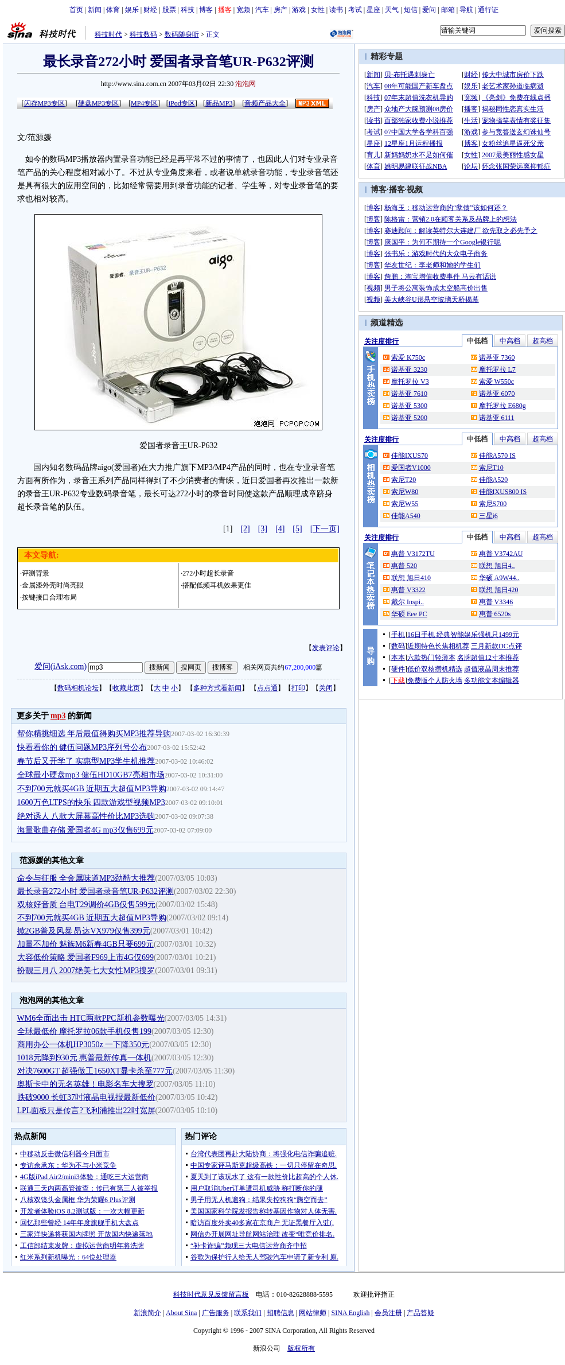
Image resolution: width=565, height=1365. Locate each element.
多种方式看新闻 (217, 688)
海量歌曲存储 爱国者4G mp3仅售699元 (85, 830)
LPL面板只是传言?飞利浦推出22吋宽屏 (86, 1110)
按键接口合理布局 (49, 597)
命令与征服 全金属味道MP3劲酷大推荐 (86, 878)
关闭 (326, 688)
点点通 (267, 688)
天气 (392, 10)
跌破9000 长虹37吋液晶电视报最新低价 (86, 1097)
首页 (76, 10)
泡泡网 (245, 84)
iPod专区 (182, 103)
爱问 (429, 10)
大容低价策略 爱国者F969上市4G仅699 (85, 957)
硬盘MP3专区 (98, 103)
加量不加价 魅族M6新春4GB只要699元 (85, 944)
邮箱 (448, 10)
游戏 (299, 10)
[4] (280, 528)
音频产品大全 (265, 103)
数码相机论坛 (78, 688)
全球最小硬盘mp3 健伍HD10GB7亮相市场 (91, 775)
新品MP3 (218, 103)
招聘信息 (280, 1313)
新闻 (95, 10)
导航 (466, 10)
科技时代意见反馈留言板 (211, 1294)
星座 (373, 10)
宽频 (243, 10)
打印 (298, 688)
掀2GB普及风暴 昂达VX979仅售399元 (83, 931)
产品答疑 (420, 1313)
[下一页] (325, 528)
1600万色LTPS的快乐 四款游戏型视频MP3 (91, 802)
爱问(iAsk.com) (60, 666)
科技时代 (108, 34)
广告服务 (215, 1313)
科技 (187, 10)
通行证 (488, 10)
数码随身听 (182, 34)
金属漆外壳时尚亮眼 (53, 585)
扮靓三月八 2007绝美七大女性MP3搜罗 (86, 970)
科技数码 (143, 34)
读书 (336, 10)
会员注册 (388, 1313)
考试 (355, 10)
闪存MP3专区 (44, 103)
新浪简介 (147, 1313)
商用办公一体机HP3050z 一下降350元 (83, 1044)
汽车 (262, 10)
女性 (318, 10)
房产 (280, 10)
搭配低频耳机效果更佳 (216, 585)
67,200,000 (300, 667)
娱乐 (132, 10)
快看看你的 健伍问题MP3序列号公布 (82, 747)
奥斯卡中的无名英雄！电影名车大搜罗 (85, 1084)
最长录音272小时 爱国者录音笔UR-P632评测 (95, 891)
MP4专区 (144, 103)
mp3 (57, 715)
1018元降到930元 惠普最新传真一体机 (84, 1057)
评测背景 (35, 573)
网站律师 (312, 1313)
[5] (297, 528)
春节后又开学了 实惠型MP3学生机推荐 (86, 761)
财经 (150, 10)
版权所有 (301, 1348)
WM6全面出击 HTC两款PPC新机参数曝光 (91, 1018)
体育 (113, 10)
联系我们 (248, 1313)
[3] (262, 528)
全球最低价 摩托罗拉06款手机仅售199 (84, 1031)
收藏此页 (126, 688)
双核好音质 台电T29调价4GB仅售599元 (86, 904)
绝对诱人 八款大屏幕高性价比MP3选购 (86, 816)
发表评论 (326, 648)
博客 (206, 10)
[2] (245, 528)
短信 (411, 10)
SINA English (350, 1313)
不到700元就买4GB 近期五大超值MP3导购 (91, 788)
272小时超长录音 (208, 573)
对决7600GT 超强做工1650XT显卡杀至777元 (95, 1071)
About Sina (181, 1313)
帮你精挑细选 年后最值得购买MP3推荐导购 (94, 733)
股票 (169, 10)
